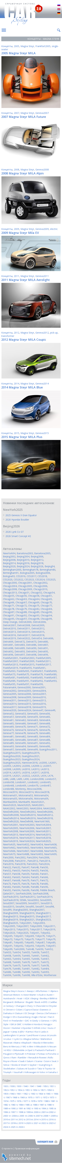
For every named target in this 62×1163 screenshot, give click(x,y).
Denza (41, 1013)
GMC (20, 1024)
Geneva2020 (9, 710)
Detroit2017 (23, 635)
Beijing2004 (23, 556)
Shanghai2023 (43, 919)
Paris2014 (44, 860)
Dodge (7, 1016)
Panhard (50, 1050)
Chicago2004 (10, 586)
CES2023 (29, 579)
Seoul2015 (8, 906)
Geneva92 (44, 743)
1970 (31, 1097)
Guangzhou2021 (30, 756)
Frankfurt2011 (43, 661)
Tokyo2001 (25, 922)
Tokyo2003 (39, 922)
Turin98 (26, 975)
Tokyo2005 (9, 926)
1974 (6, 1101)
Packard (40, 1050)
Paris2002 (20, 857)
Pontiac (42, 1053)
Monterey (20, 788)
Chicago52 (36, 592)
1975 (13, 1101)
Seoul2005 (45, 900)
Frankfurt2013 (10, 664)
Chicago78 (8, 608)
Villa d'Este (36, 975)
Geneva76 (44, 729)
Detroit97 (20, 654)
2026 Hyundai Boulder (17, 519)
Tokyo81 (7, 942)
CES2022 (18, 579)
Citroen (11, 1009)
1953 (13, 1090)
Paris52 (7, 870)
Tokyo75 (29, 939)
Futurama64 (9, 687)
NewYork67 (23, 851)
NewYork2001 (10, 824)
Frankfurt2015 (26, 664)
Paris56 (44, 870)
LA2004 (16, 765)
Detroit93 (20, 651)
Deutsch (58, 13)
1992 (29, 1108)
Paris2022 (32, 864)
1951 (53, 1086)
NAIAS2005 (49, 808)
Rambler (23, 1057)
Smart (25, 1064)
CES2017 (31, 576)
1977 (26, 1101)
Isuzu (52, 1027)
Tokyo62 (45, 932)
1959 (6, 1093)
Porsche (53, 1053)
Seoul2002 (33, 900)
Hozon (7, 1027)
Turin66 (35, 958)
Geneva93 (8, 746)
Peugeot (8, 1053)
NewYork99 (50, 854)
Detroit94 (31, 651)
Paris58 (16, 873)
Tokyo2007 (22, 926)
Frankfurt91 (23, 680)
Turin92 (35, 972)
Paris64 (25, 877)
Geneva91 (32, 743)
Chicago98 (33, 618)
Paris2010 (20, 860)
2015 (16, 433)
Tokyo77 (40, 939)
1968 (16, 1097)
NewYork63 (23, 847)
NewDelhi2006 (45, 811)
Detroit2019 (9, 638)
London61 (20, 782)
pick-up (54, 332)
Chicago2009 (25, 589)
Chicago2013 (10, 592)
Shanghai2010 (26, 913)
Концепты (7, 46)
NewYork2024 (26, 841)
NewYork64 (36, 847)
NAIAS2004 (36, 808)
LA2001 (52, 762)
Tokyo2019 (49, 929)
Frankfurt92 (36, 680)
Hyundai (27, 1027)
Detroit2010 (9, 628)
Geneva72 (44, 726)
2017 (6, 1123)
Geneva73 (8, 729)
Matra (18, 1042)
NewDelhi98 (26, 821)
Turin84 (45, 968)
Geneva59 (32, 716)
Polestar (32, 1053)
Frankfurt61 (39, 667)
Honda (38, 1024)
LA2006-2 (36, 765)
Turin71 (35, 962)
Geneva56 (44, 713)
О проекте (7, 1148)
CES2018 (42, 576)
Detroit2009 (37, 625)
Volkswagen (31, 1072)
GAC (28, 1020)
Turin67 (45, 958)
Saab (22, 1061)
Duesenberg (25, 1016)
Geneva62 (20, 720)
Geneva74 (20, 729)
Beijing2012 (37, 559)
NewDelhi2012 (45, 814)
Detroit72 (20, 641)
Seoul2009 (21, 903)
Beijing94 (50, 566)
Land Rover (33, 1035)
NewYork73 (9, 854)
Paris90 (44, 886)
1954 (21, 1090)
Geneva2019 (39, 707)
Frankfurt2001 (10, 658)
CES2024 (40, 579)
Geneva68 (44, 723)
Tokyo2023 (9, 932)
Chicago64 (33, 599)
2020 (29, 1123)
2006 (31, 1115)
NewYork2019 (10, 841)
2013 (29, 1119)
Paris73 (7, 883)
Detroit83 (20, 644)
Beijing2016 (23, 563)
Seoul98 (49, 906)
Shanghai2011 (43, 913)
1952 (6, 1090)
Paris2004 (32, 857)
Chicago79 (21, 608)
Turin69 (16, 962)
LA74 (50, 775)
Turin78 (45, 965)
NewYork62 (9, 847)
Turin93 (45, 972)
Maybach (27, 1042)
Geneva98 (20, 749)
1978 (34, 1101)
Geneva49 (49, 710)
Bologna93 (9, 576)
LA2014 (7, 772)
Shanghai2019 (10, 919)
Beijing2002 (9, 556)
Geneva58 (20, 716)
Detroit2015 (37, 631)
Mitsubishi (42, 1046)
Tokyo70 (40, 935)
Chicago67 (21, 602)
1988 (50, 1104)
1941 (33, 1086)
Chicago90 (46, 612)
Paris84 (16, 886)
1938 (13, 1086)
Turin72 (45, 962)
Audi (42, 994)
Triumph (8, 1072)
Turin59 (16, 955)
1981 (54, 1101)
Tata (40, 1068)
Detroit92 (8, 651)
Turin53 (7, 952)
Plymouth (21, 1053)
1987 (42, 1104)
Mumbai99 (24, 801)
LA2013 (45, 769)
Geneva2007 (42, 113)
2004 (15, 1115)
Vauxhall (19, 1072)
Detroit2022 (23, 638)
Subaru (22, 1068)
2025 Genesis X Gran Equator (21, 515)
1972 (46, 1097)
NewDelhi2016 (28, 818)
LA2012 (35, 769)
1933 (6, 1086)
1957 (43, 1090)
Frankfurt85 (36, 677)
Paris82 (7, 886)
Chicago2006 (40, 586)
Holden (28, 1024)
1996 (6, 1112)
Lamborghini (10, 1035)
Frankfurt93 (50, 680)
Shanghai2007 (36, 909)
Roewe (43, 1057)
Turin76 (26, 965)
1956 (36, 1090)
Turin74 (7, 965)
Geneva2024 (24, 710)
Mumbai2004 (10, 801)
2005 (16, 46)
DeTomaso (51, 1013)
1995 (52, 1108)
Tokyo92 (18, 945)
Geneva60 (44, 716)
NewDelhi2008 (11, 814)
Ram (15, 1057)
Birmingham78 (30, 569)
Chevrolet (42, 1005)
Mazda (38, 1042)
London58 (8, 782)
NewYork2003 (26, 824)
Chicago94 (46, 615)
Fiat (51, 1016)
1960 (13, 1093)
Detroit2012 (37, 628)
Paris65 (35, 877)
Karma (30, 1031)
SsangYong (45, 1064)
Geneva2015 (42, 433)
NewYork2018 (43, 837)
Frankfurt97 (23, 684)
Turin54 (16, 952)
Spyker (34, 1064)
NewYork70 (50, 851)
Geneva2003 (24, 690)
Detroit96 (8, 654)
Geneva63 (32, 720)
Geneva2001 (38, 687)
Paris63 (16, 877)
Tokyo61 (34, 932)
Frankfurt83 (23, 677)
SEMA (23, 900)
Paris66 (44, 877)
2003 (7, 1115)
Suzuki (32, 1068)
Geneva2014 (42, 383)
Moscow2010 (10, 792)
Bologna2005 (27, 572)
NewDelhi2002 (28, 811)
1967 (9, 1097)
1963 (34, 1093)
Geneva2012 (42, 332)
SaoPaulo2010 (11, 896)
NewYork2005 (10, 828)
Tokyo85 (29, 942)
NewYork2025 (43, 841)
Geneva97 (8, 749)
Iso (45, 1027)
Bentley (44, 998)
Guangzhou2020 (12, 756)
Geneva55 (32, 713)
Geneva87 (32, 739)
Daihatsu (9, 1013)
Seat (55, 1061)
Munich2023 (9, 805)
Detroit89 (20, 648)
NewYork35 (9, 844)
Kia (37, 1031)
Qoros (7, 1057)
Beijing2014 (9, 563)
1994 (44, 1108)
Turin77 (35, 965)
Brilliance (20, 1002)
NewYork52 (23, 844)
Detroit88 (8, 648)
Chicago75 (33, 605)
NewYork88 (23, 854)
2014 (16, 383)
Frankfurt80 (50, 674)
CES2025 (50, 579)
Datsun (19, 1013)
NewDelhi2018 (45, 818)
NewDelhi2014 (11, 818)
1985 (28, 1104)
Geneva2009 (42, 229)
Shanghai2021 (26, 919)
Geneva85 (8, 739)
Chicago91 (8, 615)
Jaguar (7, 1031)
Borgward (9, 1002)
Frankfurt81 (9, 677)
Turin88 (16, 972)
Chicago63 (21, 599)
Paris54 (25, 870)
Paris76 (25, 883)
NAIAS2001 (38, 805)
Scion (47, 1061)
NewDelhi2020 (11, 821)
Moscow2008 (34, 788)
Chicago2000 (10, 582)
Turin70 (26, 962)
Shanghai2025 (10, 922)
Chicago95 (8, 618)
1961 (20, 1093)
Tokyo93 (29, 945)
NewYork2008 (10, 831)
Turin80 (16, 968)
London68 (8, 785)
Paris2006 (44, 857)
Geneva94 (20, 746)
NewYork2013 (10, 834)
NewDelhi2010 (28, 814)
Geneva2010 (39, 697)
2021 (37, 1123)
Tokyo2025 (22, 932)
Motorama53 (26, 795)
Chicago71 (8, 605)
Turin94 (7, 975)
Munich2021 (37, 801)
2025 (14, 1126)
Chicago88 (21, 612)
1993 (37, 1108)
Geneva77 (8, 733)
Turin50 (39, 949)
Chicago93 (33, 615)
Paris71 (35, 880)
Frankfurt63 (9, 671)
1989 (6, 1108)
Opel (31, 1050)
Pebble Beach (47, 890)
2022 (44, 1123)
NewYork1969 (41, 821)
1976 (20, 1101)
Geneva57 (8, 716)
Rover (15, 1061)
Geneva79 (32, 733)
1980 (47, 1101)
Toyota (50, 1068)
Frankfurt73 (9, 674)
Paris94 (16, 890)
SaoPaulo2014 (44, 896)
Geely (36, 1020)
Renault (33, 1057)
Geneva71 (32, 726)
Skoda (15, 1064)
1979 (40, 1101)
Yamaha (53, 1072)
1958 (50, 1090)
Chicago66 (8, 602)
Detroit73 (31, 641)
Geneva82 (20, 736)
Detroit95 (43, 651)
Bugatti (30, 1002)
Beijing (35, 998)
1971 (38, 1097)
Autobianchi (10, 998)
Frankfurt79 (36, 674)
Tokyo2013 (9, 929)
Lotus (10, 1038)
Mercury (16, 1046)
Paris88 (35, 886)
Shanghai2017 (43, 916)
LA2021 (16, 775)
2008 (16, 169)
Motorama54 (41, 795)
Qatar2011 (8, 893)
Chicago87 (8, 612)
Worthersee (50, 975)
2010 (6, 1119)
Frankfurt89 (9, 680)
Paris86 (25, 886)
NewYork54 (36, 844)
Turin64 (16, 958)
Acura (22, 991)
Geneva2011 (42, 276)
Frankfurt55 (25, 667)
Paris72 (44, 880)
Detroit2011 (23, 628)
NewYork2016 (10, 837)
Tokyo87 (40, 942)
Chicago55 (8, 595)
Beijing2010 (23, 559)
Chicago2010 (40, 589)
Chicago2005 (25, 586)
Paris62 (7, 877)
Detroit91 (43, 648)
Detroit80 (43, 641)
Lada (44, 1031)
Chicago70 (46, 602)
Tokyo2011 (49, 926)
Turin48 (30, 949)
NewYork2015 (43, 834)
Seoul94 (20, 906)
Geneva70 (20, 726)
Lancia (23, 1035)
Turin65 (26, 958)
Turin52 (49, 949)
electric (54, 229)
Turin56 (35, 952)
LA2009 (16, 769)
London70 (32, 785)
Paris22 (7, 867)
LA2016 (26, 772)
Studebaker (10, 1068)
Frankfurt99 (36, 684)
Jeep (16, 1031)
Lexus (45, 1035)
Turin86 (7, 972)
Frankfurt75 (23, 674)
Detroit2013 (9, 631)
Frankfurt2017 (43, 664)
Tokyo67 (18, 935)
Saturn (31, 1061)
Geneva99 (32, 749)
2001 (44, 1112)
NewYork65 (50, 847)
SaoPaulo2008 (40, 893)
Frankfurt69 (50, 671)
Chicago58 (33, 595)
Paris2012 (32, 860)
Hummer (17, 1027)
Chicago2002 (40, 582)
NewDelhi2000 (11, 811)
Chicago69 (33, 602)
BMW (53, 998)
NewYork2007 (43, 828)
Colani (20, 1009)
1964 (41, 1093)
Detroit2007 (9, 625)
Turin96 (16, 975)
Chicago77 (46, 605)
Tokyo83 (18, 942)
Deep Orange (10, 621)
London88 (8, 788)
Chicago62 (8, 599)
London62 (32, 782)
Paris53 (16, 870)
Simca (7, 1064)
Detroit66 (48, 638)
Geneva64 (44, 720)
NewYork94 (9, 553)
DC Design (30, 1013)
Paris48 (35, 867)
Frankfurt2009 (26, 661)
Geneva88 (44, 739)
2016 (52, 1119)
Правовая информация (27, 1148)
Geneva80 (44, 733)
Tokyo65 (7, 935)
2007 (16, 113)
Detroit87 (43, 644)
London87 (45, 785)
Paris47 (25, 867)
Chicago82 (33, 608)
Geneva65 (8, 723)
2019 (22, 1123)
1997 (14, 1112)
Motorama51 (10, 795)
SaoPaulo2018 (11, 900)
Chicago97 (21, 618)
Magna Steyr (27, 46)
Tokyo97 (50, 945)
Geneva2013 (39, 700)
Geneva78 (20, 733)
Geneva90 (20, 743)
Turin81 (26, 968)
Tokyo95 (40, 945)
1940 (26, 1086)
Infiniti (38, 1027)
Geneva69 (8, 726)
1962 (26, 1093)
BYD (46, 1002)
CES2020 (7, 579)
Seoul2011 (33, 903)
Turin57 (45, 952)
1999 (29, 1112)
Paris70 (25, 880)
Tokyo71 (50, 935)
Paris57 (7, 873)
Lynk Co (18, 1038)
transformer (7, 336)
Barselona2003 (25, 553)
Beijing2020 (9, 566)
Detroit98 (31, 654)
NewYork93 (36, 854)
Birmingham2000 (12, 569)
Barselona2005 (42, 553)
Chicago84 (46, 608)
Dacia (36, 1009)
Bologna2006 (43, 572)
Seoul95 (29, 906)
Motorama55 (10, 798)
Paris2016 (8, 864)
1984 (22, 1104)
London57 (50, 779)
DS (15, 1016)
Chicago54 (49, 592)
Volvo (44, 1072)
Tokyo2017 (36, 929)
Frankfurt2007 (10, 661)
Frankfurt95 (9, 684)
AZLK (27, 998)
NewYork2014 (26, 834)
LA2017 (35, 772)
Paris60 (35, 873)
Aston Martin (31, 994)
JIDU (23, 1031)
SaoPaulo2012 (27, 896)
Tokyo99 (7, 949)
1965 (49, 1093)
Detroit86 (31, 644)
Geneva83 (32, 736)
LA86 (5, 779)
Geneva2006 (24, 693)
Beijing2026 (37, 566)
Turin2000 (19, 949)
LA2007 (47, 765)
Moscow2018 (42, 792)
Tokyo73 (18, 939)
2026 (22, 1126)
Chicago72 (21, 605)
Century (10, 1005)
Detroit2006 (39, 621)
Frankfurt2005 (42, 46)
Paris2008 (8, 860)
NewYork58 (50, 844)
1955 (28, 1090)
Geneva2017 (9, 707)
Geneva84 (44, 736)
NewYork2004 (43, 824)
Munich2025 (23, 805)
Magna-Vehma (32, 1038)
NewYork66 (9, 851)
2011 (16, 276)
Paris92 (7, 890)
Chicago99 (46, 618)
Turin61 (35, 955)
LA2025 (35, 775)
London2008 (37, 779)
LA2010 (26, 769)
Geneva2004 (39, 690)
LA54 (43, 775)
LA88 (12, 779)
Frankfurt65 (23, 671)
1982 (6, 1104)
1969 (23, 1097)
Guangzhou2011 (48, 749)
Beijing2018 (37, 563)
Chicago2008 (10, 589)
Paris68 (16, 880)
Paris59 (25, 873)
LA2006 (26, 765)
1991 (22, 1108)
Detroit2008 (23, 625)
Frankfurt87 (50, 677)
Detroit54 (36, 638)
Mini (32, 1046)
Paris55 (35, 870)
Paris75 (16, 883)
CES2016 (20, 576)
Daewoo (45, 1009)
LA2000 (43, 762)
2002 (52, 1112)
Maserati (8, 1042)
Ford (7, 1020)
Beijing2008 (9, 559)
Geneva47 (37, 710)
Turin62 (45, 955)
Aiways (31, 991)
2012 (16, 332)
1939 (20, 1086)
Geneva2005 (9, 693)
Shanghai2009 (10, 913)
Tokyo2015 (22, 929)
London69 (20, 785)
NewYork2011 (43, 831)
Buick (39, 1002)
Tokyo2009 (36, 926)
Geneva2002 (9, 690)
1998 (22, 1112)
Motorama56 (26, 798)
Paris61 (44, 873)
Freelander (18, 1020)
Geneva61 (8, 720)
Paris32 (16, 867)
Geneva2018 (24, 707)
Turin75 (16, 965)
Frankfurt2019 (10, 667)
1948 (39, 1086)
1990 (14, 1108)
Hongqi (47, 1024)
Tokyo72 (7, 939)
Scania (39, 1061)
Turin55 (26, 952)
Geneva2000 (24, 687)
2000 (37, 1112)
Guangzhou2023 (12, 759)
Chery (31, 1005)
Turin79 (7, 968)
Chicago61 (46, 595)
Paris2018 (20, 864)
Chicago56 (21, 595)
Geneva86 (20, 739)
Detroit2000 (25, 621)
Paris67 (7, 880)
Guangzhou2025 (12, 762)
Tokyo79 (50, 939)
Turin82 (35, 968)
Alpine (54, 991)
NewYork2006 (26, 828)
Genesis (46, 1020)
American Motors (13, 994)
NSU (10, 1050)
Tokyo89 (50, 942)
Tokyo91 (7, 945)
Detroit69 (8, 641)
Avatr (20, 998)
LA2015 (16, 772)
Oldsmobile (20, 1050)
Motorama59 (41, 798)
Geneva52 (8, 713)
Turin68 (7, 962)
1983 (14, 1104)
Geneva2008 (42, 169)
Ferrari (44, 1016)
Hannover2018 (30, 762)
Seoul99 (7, 909)
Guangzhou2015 (12, 752)
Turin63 (7, 958)
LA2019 (7, 775)
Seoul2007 (8, 903)
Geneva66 (20, 723)
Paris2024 (44, 864)
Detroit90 (31, 648)
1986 (36, 1104)
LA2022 (26, 775)
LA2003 (7, 765)
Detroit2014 (23, 631)
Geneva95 (32, 746)
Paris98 (35, 890)
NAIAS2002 (9, 808)
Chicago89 (33, 612)
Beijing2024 (23, 566)
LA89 (19, 779)
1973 (53, 1097)
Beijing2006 (37, 556)
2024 (6, 1126)
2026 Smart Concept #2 (18, 536)
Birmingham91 (11, 572)
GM (13, 1024)
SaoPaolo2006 (23, 893)
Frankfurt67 (36, 671)
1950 (46, 1086)
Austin (50, 994)
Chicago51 (23, 592)
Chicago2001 (25, 582)
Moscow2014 (26, 792)
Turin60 (26, 955)
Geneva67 (32, 723)
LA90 (26, 779)
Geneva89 (8, 743)
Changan (21, 1005)
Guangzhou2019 (30, 752)
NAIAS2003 (22, 808)
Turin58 (7, 955)
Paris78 (35, 883)
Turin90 (26, 972)
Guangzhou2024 (30, 759)
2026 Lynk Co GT (14, 531)
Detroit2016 (9, 635)
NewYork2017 (26, 837)
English (58, 9)
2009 (16, 229)
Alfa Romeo (43, 991)
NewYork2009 (26, 831)
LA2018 (45, 772)
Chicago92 (21, 615)
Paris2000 (8, 857)
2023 (52, 1123)
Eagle (35, 1016)
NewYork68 (36, 851)
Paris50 (44, 867)
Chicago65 (46, 599)
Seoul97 (39, 906)
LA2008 (7, 769)
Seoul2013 (46, 903)
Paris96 (25, 890)
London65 (45, 782)
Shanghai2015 (26, 916)
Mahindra (46, 1038)
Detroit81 (8, 644)
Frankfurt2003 (26, 658)
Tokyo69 (29, 935)
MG (26, 1046)
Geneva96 (44, 746)
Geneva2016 (39, 703)
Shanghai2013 (10, 916)
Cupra (28, 1009)
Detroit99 (43, 654)
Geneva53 (20, 713)
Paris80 (44, 883)
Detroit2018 (37, 635)
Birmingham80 (47, 569)
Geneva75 (32, 729)
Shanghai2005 (20, 909)
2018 (14, 1123)
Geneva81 (8, 736)
